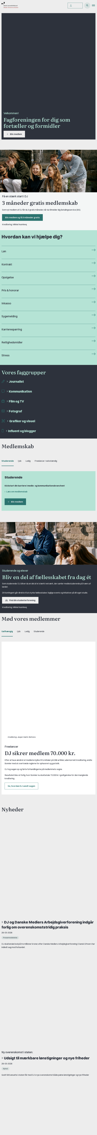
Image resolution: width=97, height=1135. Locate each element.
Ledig (27, 461)
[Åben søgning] (87, 5)
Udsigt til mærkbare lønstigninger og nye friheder (47, 791)
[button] (94, 5)
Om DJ (8, 1018)
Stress (5, 355)
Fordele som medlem (14, 1085)
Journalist (16, 381)
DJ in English (10, 1022)
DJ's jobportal (11, 1048)
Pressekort (10, 1098)
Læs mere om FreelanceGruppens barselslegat (32, 933)
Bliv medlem (14, 134)
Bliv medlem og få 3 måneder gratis (22, 217)
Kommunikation (20, 391)
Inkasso (6, 303)
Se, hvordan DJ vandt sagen (21, 701)
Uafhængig (7, 631)
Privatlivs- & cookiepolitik (16, 1031)
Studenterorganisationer (16, 1067)
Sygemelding (9, 316)
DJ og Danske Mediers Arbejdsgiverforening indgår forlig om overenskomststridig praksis (48, 749)
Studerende (8, 461)
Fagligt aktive (11, 1071)
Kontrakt (7, 264)
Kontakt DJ (9, 1001)
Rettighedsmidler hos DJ (16, 1035)
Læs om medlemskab (16, 491)
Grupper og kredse (13, 1062)
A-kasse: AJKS (11, 1044)
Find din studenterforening (20, 600)
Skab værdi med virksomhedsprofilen (36, 828)
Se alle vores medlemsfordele (23, 942)
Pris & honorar (10, 290)
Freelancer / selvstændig (46, 461)
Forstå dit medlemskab (15, 1093)
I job (19, 461)
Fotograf (15, 411)
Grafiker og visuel (22, 421)
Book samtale (11, 1004)
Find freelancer (11, 1027)
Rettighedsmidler (12, 342)
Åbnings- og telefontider (15, 1040)
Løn (4, 251)
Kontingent (9, 1089)
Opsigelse (8, 277)
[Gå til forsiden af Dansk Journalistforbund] (9, 5)
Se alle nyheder (14, 854)
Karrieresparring (12, 329)
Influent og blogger (22, 431)
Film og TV (16, 401)
